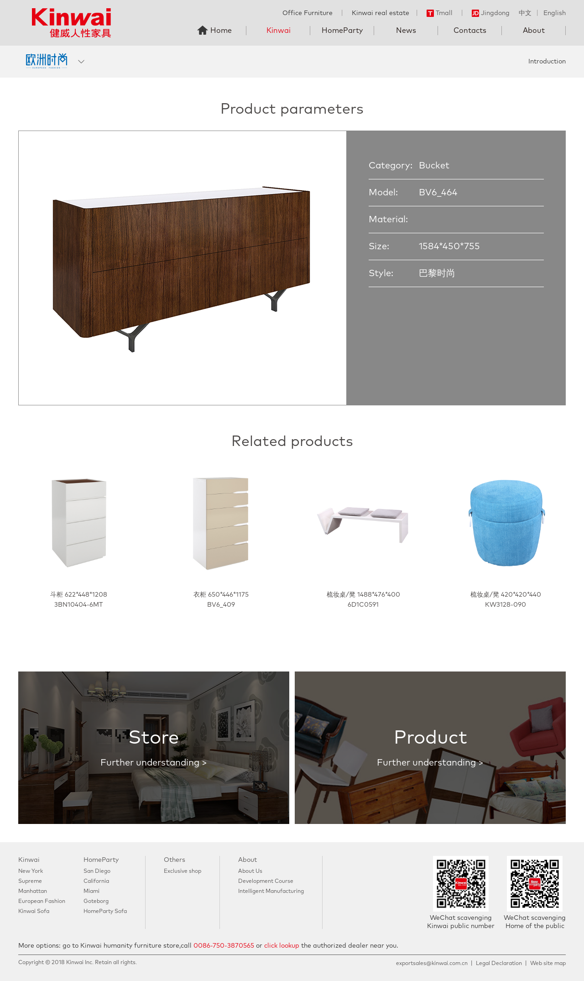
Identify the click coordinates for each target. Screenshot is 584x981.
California (96, 881)
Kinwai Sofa (33, 911)
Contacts (470, 30)
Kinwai (278, 30)
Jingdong (491, 13)
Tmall (440, 13)
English (554, 13)
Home (221, 30)
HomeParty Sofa (105, 911)
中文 (525, 13)
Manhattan (32, 891)
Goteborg (96, 901)
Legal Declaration (499, 963)
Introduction (547, 61)
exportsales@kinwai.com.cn (432, 963)
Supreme (30, 881)
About (534, 30)
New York (30, 871)
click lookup (281, 946)
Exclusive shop (182, 871)
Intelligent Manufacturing (271, 891)
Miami (91, 891)
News (406, 30)
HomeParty (342, 30)
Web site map (548, 963)
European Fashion (41, 901)
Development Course (265, 881)
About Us (250, 871)
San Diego (96, 871)
